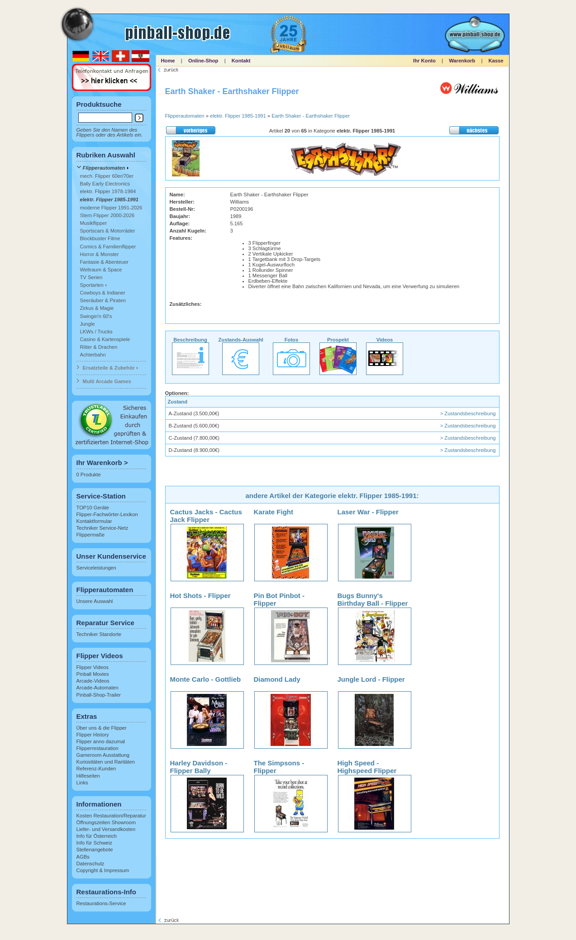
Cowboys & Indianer (102, 292)
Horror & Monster (99, 254)
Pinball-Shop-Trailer (98, 695)
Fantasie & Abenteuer (104, 262)
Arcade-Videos (92, 681)
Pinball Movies (92, 674)
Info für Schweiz (94, 842)
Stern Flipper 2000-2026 (107, 215)
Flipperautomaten (104, 168)
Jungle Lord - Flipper (371, 679)
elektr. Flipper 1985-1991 (109, 199)
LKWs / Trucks (96, 331)
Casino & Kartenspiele (105, 339)
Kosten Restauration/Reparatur (111, 815)
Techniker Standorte (99, 634)
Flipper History (92, 734)
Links (82, 782)
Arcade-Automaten (97, 687)
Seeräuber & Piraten (103, 300)
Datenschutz (90, 863)
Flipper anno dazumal (100, 741)
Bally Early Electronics (105, 183)
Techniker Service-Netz (102, 528)
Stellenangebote (94, 849)
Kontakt (241, 60)
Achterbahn (93, 354)
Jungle (87, 324)
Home (168, 60)
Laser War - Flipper (368, 512)
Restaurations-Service (101, 903)
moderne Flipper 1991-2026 (111, 207)
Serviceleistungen (96, 567)
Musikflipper (93, 223)
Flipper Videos (92, 667)
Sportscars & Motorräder (107, 230)
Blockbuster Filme (100, 238)
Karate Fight (274, 512)
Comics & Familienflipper (108, 246)
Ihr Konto (424, 60)
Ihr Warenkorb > (102, 462)
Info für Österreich (96, 836)
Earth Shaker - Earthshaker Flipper (310, 116)
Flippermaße (90, 534)
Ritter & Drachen (99, 347)
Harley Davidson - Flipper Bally (199, 766)
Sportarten (92, 285)
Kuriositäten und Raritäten (105, 761)
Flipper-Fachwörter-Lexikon (107, 514)
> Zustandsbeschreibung (468, 413)
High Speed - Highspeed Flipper (367, 766)
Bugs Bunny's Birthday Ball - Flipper (373, 599)
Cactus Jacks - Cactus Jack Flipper (206, 515)
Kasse (496, 60)
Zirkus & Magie (97, 308)
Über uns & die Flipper (101, 728)
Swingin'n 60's (96, 316)
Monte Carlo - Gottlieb (205, 679)
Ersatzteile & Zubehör (109, 367)
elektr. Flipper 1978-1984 (108, 191)
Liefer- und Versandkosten (106, 829)
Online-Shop (203, 60)
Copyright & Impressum (102, 870)
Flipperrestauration (97, 748)
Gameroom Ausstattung (103, 755)
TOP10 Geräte (92, 507)
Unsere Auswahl (94, 601)
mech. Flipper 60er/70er (107, 176)
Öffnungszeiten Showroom (106, 822)
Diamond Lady (277, 679)
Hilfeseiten (88, 776)
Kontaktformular (94, 521)
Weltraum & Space (101, 269)
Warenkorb (462, 60)
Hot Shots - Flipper (200, 595)
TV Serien (91, 277)
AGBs (83, 856)
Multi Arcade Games (107, 381)
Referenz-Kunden (96, 768)
